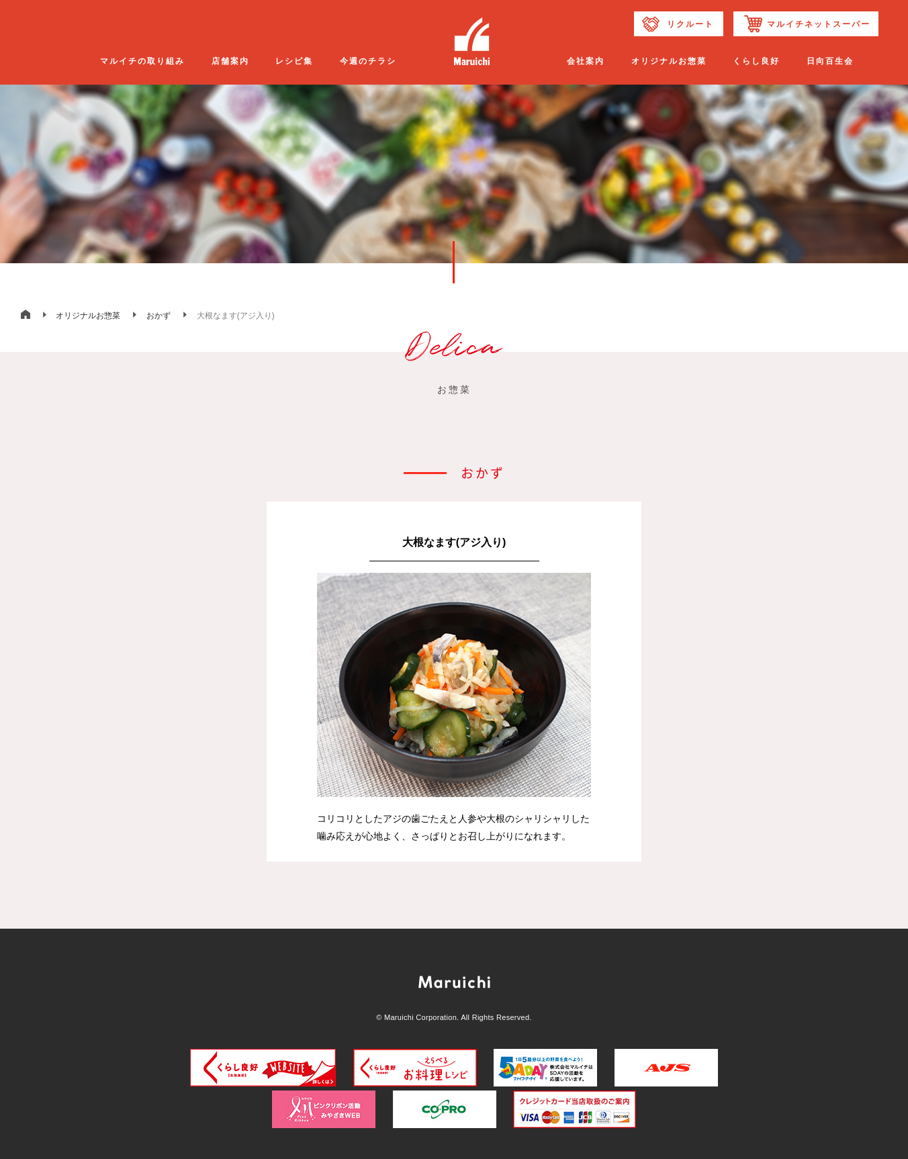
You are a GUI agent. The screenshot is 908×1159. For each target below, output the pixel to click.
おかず (158, 315)
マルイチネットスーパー (818, 24)
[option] (454, 682)
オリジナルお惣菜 (88, 315)
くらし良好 (756, 61)
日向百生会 (830, 61)
